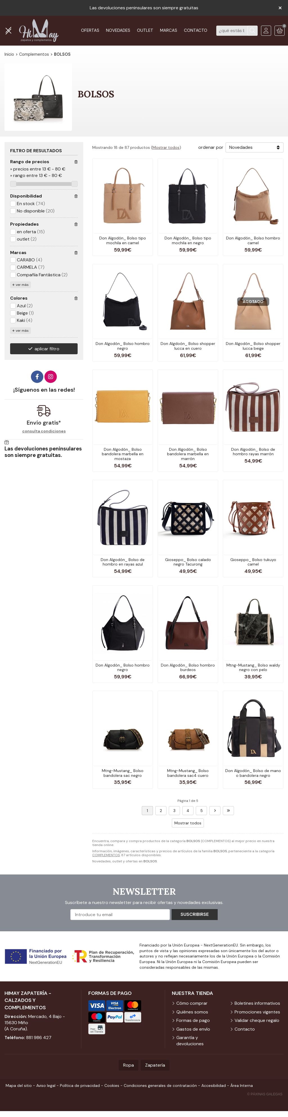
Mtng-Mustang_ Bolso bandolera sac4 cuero (188, 773)
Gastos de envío (193, 1029)
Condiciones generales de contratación (160, 1085)
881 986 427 (38, 1037)
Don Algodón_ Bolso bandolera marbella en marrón (188, 454)
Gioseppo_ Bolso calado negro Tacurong (188, 562)
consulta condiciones (44, 431)
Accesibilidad (213, 1085)
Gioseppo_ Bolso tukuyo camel (253, 562)
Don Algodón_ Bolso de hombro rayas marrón (253, 452)
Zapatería (155, 1065)
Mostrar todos (165, 147)
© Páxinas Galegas (264, 1094)
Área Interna (241, 1085)
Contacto (245, 1029)
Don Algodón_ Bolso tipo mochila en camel (122, 240)
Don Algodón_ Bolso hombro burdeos (188, 667)
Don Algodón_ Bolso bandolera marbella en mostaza (122, 454)
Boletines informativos (257, 1003)
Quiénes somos (192, 1012)
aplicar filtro (47, 349)
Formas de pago (193, 1020)
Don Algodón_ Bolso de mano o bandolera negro (253, 773)
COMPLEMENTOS (106, 855)
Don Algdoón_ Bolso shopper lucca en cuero (188, 346)
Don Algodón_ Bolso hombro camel (253, 240)
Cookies (111, 1085)
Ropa (128, 1065)
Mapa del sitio (19, 1085)
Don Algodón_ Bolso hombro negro (123, 346)
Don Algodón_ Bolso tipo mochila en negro (188, 240)
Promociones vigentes (257, 1012)
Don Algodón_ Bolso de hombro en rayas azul (123, 562)
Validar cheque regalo (257, 1020)
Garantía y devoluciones (190, 1041)
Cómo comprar (192, 1003)
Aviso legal (45, 1085)
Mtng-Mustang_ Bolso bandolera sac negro (122, 773)
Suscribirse (195, 914)
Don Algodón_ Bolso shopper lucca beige (253, 346)
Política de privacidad (80, 1085)
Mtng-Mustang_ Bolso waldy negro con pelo (253, 667)
